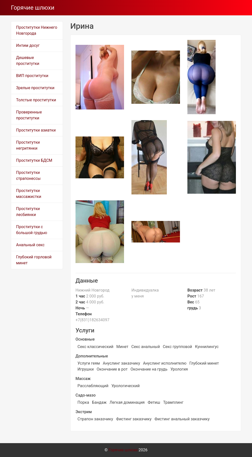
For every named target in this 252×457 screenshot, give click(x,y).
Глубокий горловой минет (33, 260)
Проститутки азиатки (36, 130)
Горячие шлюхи (32, 7)
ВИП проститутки (32, 75)
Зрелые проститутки (35, 87)
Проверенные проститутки (29, 115)
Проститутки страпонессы (28, 175)
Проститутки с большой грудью (31, 229)
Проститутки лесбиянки (28, 211)
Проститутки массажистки (28, 193)
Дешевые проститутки (27, 60)
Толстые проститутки (36, 100)
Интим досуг (28, 45)
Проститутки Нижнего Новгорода (36, 30)
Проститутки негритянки (28, 145)
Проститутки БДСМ (34, 160)
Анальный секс (30, 244)
